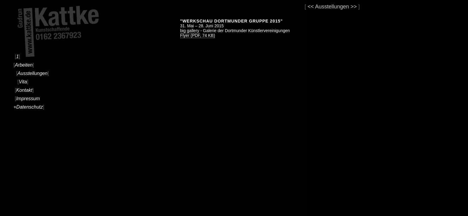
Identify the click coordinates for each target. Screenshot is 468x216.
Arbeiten (24, 65)
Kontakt (24, 90)
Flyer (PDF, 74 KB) (197, 35)
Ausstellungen (32, 73)
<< (311, 7)
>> (353, 7)
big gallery (189, 30)
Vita (23, 81)
